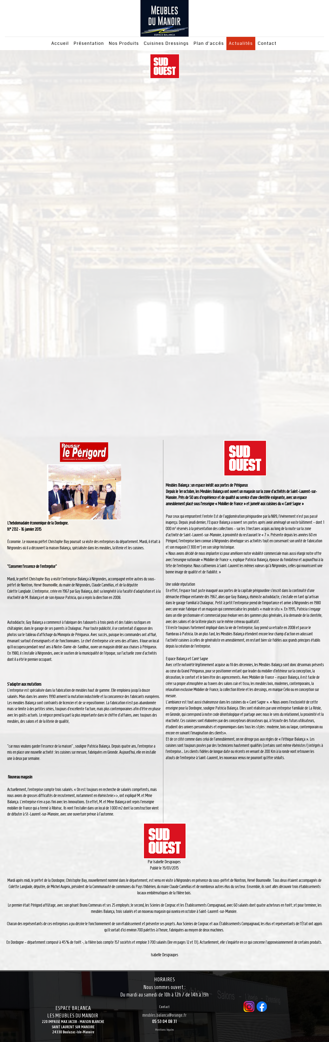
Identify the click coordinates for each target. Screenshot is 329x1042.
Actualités (241, 43)
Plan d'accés (209, 43)
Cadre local (164, 259)
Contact (267, 43)
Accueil (60, 43)
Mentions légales (164, 1029)
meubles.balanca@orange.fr (164, 1015)
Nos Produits (124, 43)
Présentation (89, 43)
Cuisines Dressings (166, 43)
